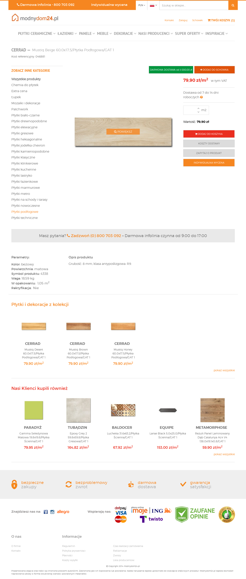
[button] (36, 34)
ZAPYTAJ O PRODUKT (209, 153)
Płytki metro (20, 194)
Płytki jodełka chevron (28, 145)
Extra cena (19, 91)
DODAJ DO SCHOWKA (214, 69)
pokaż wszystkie (224, 370)
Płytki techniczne (24, 218)
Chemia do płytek (24, 85)
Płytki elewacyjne (24, 127)
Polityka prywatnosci (73, 550)
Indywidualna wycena (109, 5)
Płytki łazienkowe (24, 181)
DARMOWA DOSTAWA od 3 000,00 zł (171, 69)
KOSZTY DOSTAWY (209, 143)
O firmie (16, 546)
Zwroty (117, 555)
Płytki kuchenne (23, 169)
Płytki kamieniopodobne (30, 151)
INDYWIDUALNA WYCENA (209, 162)
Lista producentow (123, 560)
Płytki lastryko (21, 175)
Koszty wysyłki (70, 560)
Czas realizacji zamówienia (128, 546)
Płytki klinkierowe (24, 163)
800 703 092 (64, 5)
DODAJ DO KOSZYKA (209, 133)
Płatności (67, 555)
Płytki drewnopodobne (29, 121)
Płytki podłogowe (24, 212)
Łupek (16, 97)
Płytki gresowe (22, 133)
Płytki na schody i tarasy (29, 199)
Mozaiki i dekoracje (25, 103)
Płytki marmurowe (25, 188)
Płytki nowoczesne (25, 206)
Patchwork (19, 109)
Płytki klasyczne (23, 157)
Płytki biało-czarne (25, 115)
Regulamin (68, 546)
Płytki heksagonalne (26, 139)
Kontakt (169, 20)
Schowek (197, 20)
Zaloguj (183, 20)
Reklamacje (120, 550)
